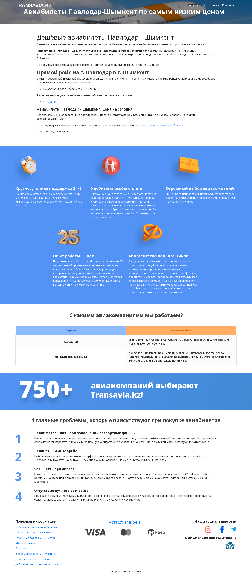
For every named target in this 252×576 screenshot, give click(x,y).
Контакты (228, 5)
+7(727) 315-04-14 (126, 522)
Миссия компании (26, 543)
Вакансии (21, 548)
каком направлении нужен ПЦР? (38, 553)
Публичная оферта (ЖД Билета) (35, 538)
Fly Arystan (49, 101)
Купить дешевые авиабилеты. (165, 125)
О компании (211, 5)
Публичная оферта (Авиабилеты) (36, 527)
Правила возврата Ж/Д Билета (34, 532)
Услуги (193, 5)
